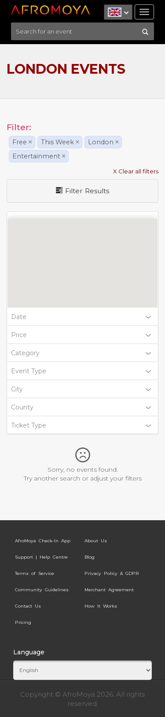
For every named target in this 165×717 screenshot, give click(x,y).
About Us (95, 541)
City (81, 389)
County (81, 407)
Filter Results (82, 191)
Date (81, 317)
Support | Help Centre (41, 557)
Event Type (81, 371)
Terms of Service (34, 573)
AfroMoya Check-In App (42, 541)
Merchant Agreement (109, 590)
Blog (89, 557)
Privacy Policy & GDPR (111, 573)
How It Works (100, 606)
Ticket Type (81, 425)
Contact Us (28, 606)
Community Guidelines (42, 590)
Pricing (23, 622)
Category (81, 353)
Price (81, 335)
